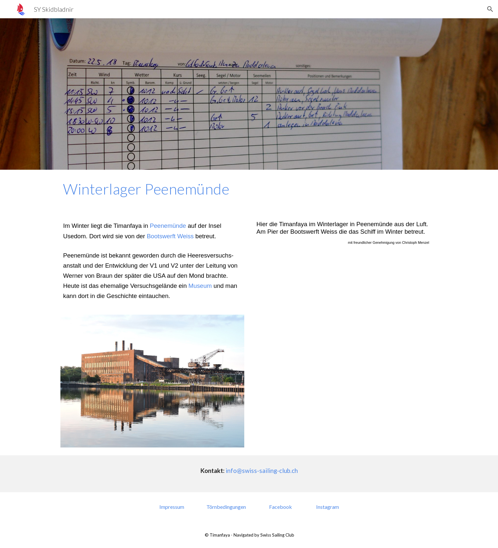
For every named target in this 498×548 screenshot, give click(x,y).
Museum (200, 285)
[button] (490, 9)
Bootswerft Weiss (170, 236)
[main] (248, 189)
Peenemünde (168, 225)
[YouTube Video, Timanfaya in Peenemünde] (345, 322)
